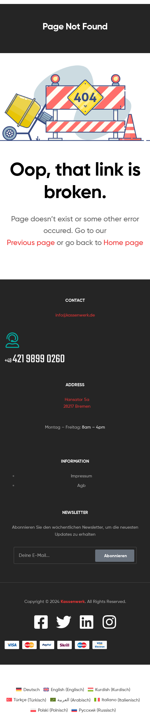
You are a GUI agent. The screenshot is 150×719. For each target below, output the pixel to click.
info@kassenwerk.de (75, 314)
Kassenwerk (73, 601)
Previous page (31, 242)
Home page (123, 242)
